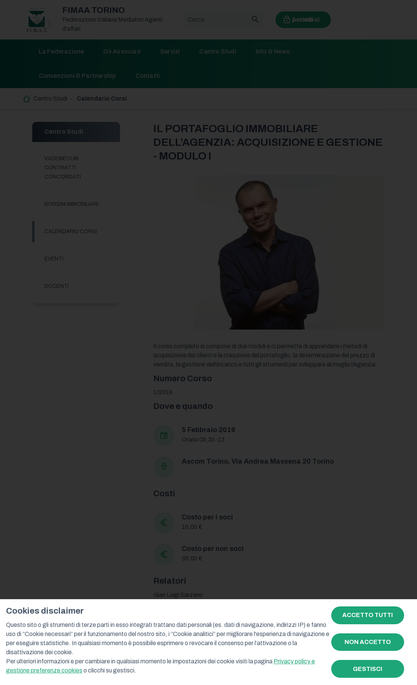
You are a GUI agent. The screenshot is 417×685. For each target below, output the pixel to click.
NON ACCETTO (368, 642)
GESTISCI (367, 669)
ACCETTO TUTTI (367, 615)
